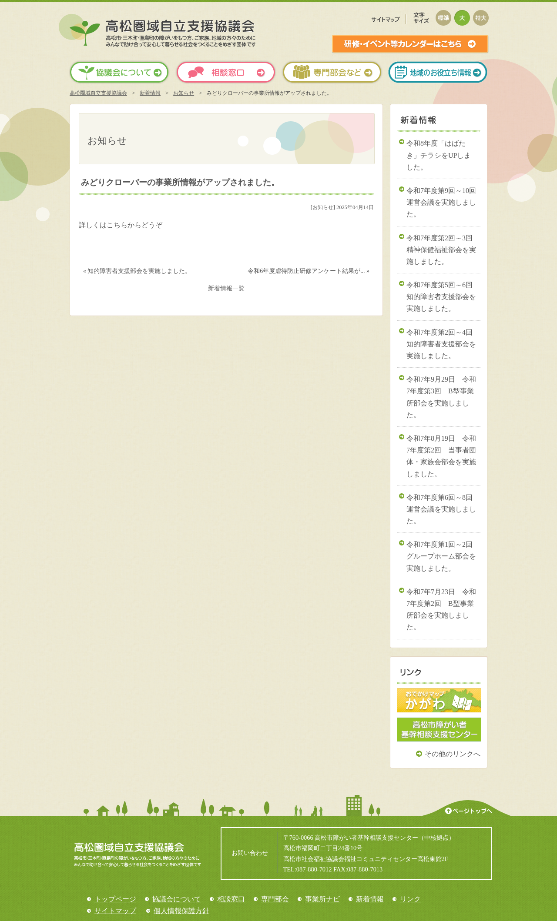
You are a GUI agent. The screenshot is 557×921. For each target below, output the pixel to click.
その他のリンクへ (452, 754)
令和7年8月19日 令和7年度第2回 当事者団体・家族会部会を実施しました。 (441, 456)
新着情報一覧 (226, 288)
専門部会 (275, 899)
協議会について (176, 899)
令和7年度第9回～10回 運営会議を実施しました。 (443, 202)
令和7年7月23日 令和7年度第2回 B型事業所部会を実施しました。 (441, 609)
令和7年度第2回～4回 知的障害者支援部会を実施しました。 (443, 344)
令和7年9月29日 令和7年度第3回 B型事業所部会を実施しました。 (441, 397)
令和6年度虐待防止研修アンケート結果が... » (308, 271)
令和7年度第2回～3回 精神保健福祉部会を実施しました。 (443, 249)
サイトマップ (115, 910)
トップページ (115, 899)
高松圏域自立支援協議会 (98, 93)
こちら (117, 225)
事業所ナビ (322, 899)
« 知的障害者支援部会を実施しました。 (137, 271)
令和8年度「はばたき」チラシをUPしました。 (438, 155)
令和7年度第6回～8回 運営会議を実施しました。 (443, 509)
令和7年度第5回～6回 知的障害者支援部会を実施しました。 (443, 296)
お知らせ (183, 93)
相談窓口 (231, 899)
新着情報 (150, 93)
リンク (410, 899)
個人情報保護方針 (181, 910)
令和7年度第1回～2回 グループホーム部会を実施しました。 (443, 556)
